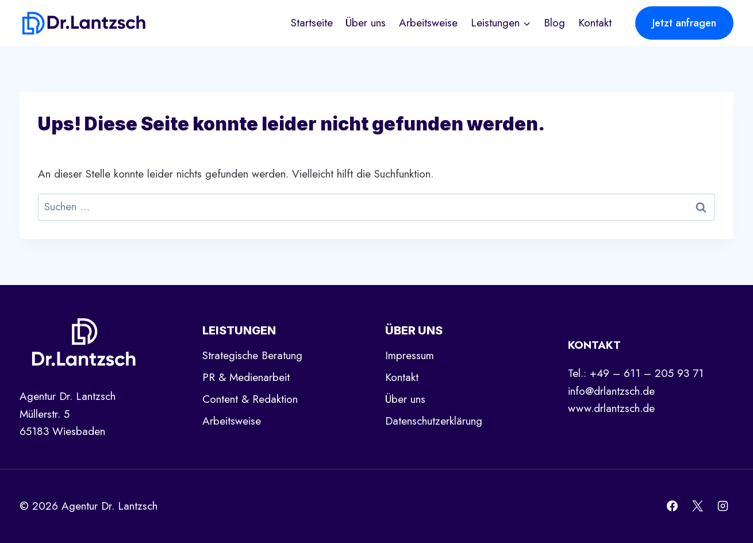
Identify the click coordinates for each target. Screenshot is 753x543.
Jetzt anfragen (684, 23)
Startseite (312, 22)
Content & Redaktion (250, 399)
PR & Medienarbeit (246, 377)
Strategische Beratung (252, 355)
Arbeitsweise (428, 22)
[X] (697, 506)
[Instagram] (722, 506)
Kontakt (595, 22)
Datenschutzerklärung (433, 421)
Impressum (409, 355)
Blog (554, 22)
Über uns (365, 22)
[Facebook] (672, 506)
